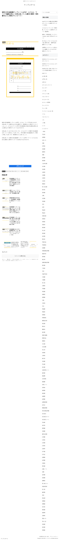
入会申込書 (44, 163)
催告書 (43, 160)
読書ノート (44, 469)
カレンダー (44, 87)
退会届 (43, 498)
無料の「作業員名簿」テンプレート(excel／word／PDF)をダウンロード (49, 36)
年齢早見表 (44, 274)
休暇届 (43, 137)
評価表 (43, 463)
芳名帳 (43, 422)
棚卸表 (43, 329)
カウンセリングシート (47, 85)
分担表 (43, 181)
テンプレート (18, 171)
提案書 (43, 297)
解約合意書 (44, 434)
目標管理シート (45, 370)
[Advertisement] (20, 29)
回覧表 (43, 224)
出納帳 (43, 175)
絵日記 (43, 405)
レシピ (43, 125)
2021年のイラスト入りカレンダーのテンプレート (49, 60)
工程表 (43, 268)
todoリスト (44, 73)
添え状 (43, 349)
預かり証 (44, 521)
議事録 (43, 480)
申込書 (43, 364)
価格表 (43, 151)
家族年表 (44, 253)
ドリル (43, 114)
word (13, 171)
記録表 (43, 448)
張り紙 (43, 282)
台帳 (43, 195)
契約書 (43, 233)
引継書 (43, 279)
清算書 (43, 352)
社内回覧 (44, 378)
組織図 (43, 396)
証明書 (43, 460)
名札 (43, 204)
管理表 (43, 387)
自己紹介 (44, 413)
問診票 (43, 210)
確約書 (43, 373)
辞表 (43, 495)
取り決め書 (44, 186)
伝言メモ (44, 140)
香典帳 (43, 530)
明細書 (43, 309)
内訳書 (43, 169)
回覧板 (43, 221)
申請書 (43, 361)
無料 (27, 171)
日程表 (43, 303)
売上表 (43, 230)
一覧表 (43, 131)
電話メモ (44, 518)
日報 (43, 300)
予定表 (43, 134)
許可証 (43, 454)
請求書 (43, 474)
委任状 (43, 239)
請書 (43, 471)
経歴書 (43, 399)
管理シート (44, 384)
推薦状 (43, 294)
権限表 (43, 341)
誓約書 (43, 466)
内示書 (43, 166)
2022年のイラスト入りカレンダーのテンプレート (49, 64)
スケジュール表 (45, 93)
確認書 (3, 171)
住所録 (43, 146)
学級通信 (44, 245)
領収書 (43, 524)
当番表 (43, 285)
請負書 (43, 477)
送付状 (43, 506)
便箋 (43, 154)
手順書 (43, 288)
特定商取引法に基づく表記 (44, 536)
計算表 (43, 445)
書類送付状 (44, 320)
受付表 (43, 189)
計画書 (43, 437)
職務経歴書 (44, 407)
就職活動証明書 (45, 262)
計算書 (43, 442)
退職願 (43, 503)
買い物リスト (45, 483)
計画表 (43, 439)
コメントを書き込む (20, 233)
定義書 (43, 247)
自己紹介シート (45, 419)
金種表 (43, 515)
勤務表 (43, 183)
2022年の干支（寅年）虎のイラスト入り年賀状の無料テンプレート (49, 69)
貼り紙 (43, 489)
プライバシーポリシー (54, 536)
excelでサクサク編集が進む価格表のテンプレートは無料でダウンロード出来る (49, 23)
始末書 (43, 236)
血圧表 (43, 425)
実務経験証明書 (45, 250)
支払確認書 (23, 171)
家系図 (43, 256)
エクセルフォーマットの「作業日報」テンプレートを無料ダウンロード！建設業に (49, 29)
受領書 (43, 192)
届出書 (43, 265)
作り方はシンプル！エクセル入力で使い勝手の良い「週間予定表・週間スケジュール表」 (49, 42)
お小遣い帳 (44, 76)
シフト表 (44, 90)
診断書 (43, 457)
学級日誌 (44, 242)
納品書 (43, 393)
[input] (50, 12)
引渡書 (43, 277)
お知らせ (44, 82)
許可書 (43, 451)
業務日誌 (44, 338)
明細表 (43, 311)
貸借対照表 (44, 486)
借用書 (43, 157)
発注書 (43, 367)
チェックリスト (45, 105)
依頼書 (43, 149)
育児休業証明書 (45, 410)
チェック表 (44, 108)
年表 (43, 271)
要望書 (43, 428)
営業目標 (44, 215)
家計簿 (43, 259)
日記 (43, 306)
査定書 (43, 323)
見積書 (43, 431)
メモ (43, 119)
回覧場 (43, 218)
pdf (10, 171)
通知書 (43, 509)
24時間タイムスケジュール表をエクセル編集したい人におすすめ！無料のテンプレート (49, 49)
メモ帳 (43, 122)
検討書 (43, 332)
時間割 (43, 314)
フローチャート (45, 117)
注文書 (43, 343)
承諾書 (43, 291)
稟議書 (43, 381)
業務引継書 (44, 335)
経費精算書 (44, 402)
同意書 (43, 201)
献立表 (43, 358)
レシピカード (45, 128)
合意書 (43, 198)
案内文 (43, 326)
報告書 (43, 227)
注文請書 (44, 346)
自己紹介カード (45, 416)
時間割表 (44, 317)
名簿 (43, 207)
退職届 (43, 501)
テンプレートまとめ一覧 (47, 111)
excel (7, 171)
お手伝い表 (44, 79)
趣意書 (43, 492)
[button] (57, 12)
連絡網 (43, 512)
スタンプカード (45, 96)
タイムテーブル (45, 99)
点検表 (43, 355)
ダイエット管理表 (46, 102)
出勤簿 (43, 172)
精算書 (43, 390)
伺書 (43, 143)
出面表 (43, 178)
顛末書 (43, 527)
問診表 (43, 213)
